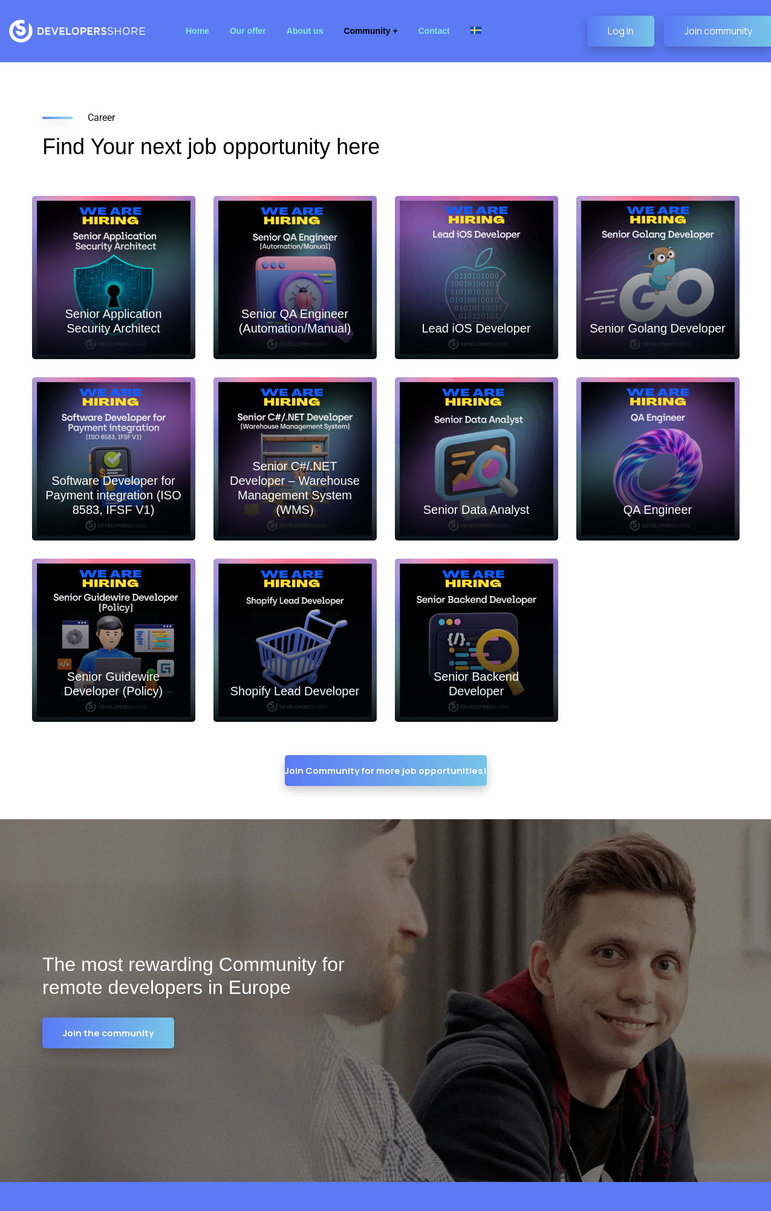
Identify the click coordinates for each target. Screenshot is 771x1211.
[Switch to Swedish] (475, 31)
